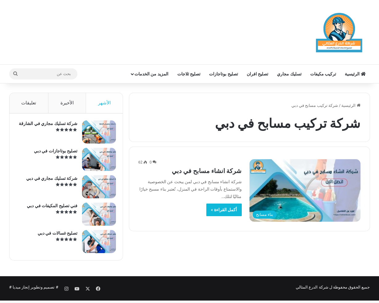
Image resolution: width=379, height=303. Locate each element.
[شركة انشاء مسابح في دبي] (304, 190)
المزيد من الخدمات (151, 73)
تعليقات (28, 103)
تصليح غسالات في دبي (55, 235)
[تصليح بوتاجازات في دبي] (96, 161)
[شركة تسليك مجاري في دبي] (96, 189)
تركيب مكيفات (323, 73)
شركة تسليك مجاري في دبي (49, 180)
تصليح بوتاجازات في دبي (53, 153)
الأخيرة (67, 103)
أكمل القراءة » (224, 209)
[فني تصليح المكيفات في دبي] (96, 216)
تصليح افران (257, 73)
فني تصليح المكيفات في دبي (50, 208)
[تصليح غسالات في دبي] (96, 244)
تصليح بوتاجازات (223, 73)
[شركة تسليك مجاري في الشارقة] (96, 134)
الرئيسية (355, 73)
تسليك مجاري (289, 73)
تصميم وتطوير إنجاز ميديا (34, 291)
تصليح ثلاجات (188, 73)
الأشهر (104, 103)
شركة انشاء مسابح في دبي (207, 171)
